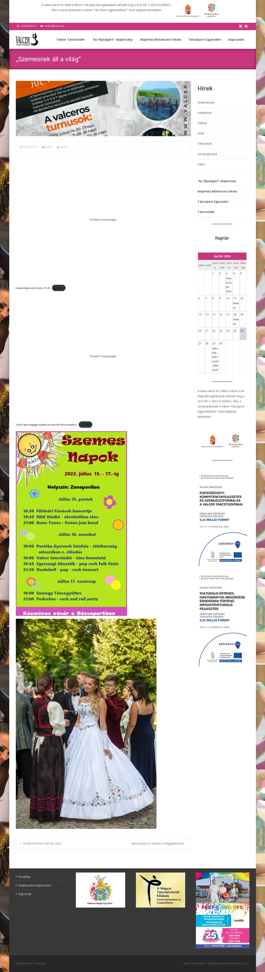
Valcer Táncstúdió (70, 43)
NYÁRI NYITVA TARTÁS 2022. (40, 843)
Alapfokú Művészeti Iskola (160, 43)
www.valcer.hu (209, 391)
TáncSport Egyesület (204, 43)
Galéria (202, 123)
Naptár (222, 238)
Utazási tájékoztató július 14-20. (33, 287)
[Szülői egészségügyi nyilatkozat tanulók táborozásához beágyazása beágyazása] (103, 356)
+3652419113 (28, 26)
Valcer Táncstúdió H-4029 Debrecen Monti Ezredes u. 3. (215, 963)
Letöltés (58, 287)
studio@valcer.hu (54, 26)
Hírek (48, 147)
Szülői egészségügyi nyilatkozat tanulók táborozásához (46, 424)
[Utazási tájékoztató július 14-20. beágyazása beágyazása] (103, 219)
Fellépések (205, 113)
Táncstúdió (206, 212)
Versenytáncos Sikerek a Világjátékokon (159, 843)
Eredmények (206, 102)
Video (201, 164)
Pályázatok (205, 143)
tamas (63, 147)
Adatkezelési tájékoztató (34, 885)
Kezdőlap (24, 877)
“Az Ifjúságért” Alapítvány (112, 43)
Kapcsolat (236, 43)
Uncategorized (207, 154)
